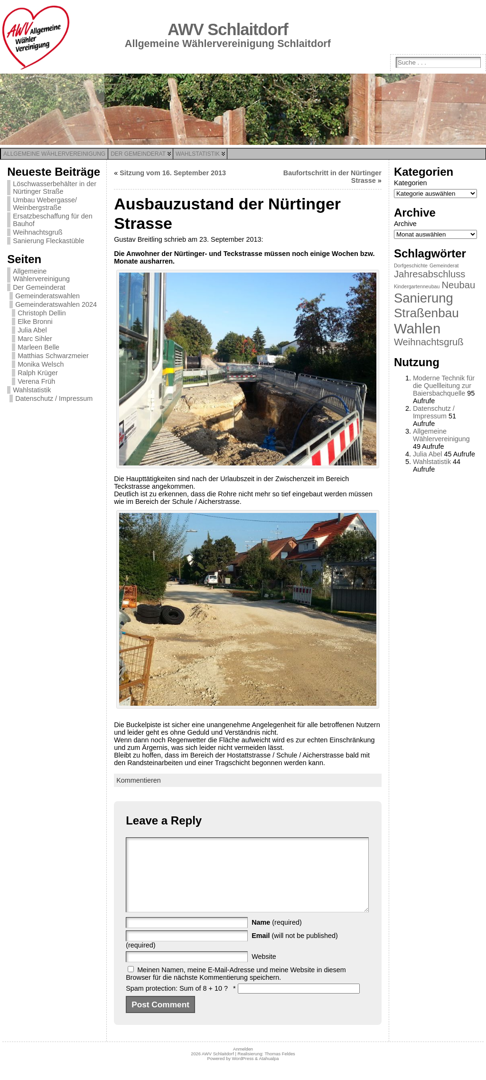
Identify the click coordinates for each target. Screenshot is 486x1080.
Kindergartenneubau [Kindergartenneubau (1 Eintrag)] (417, 286)
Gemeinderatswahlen (47, 296)
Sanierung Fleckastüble (48, 241)
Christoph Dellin (42, 313)
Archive (405, 223)
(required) (277, 936)
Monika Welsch (41, 364)
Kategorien (410, 183)
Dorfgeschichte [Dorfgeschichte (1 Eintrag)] (411, 265)
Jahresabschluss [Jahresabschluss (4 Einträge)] (430, 274)
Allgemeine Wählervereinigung (41, 275)
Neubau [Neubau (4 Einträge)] (458, 285)
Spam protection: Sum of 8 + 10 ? (177, 1002)
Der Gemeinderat (39, 287)
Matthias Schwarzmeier (53, 356)
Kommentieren (138, 780)
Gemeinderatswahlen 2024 (56, 304)
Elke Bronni (35, 321)
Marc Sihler (35, 338)
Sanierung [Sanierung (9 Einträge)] (423, 298)
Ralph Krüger (38, 373)
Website (264, 971)
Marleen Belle (38, 347)
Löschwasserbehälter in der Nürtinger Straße (54, 187)
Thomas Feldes (279, 1068)
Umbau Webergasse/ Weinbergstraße (45, 203)
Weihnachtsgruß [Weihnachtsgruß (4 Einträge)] (429, 342)
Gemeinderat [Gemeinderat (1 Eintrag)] (444, 265)
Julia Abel (32, 330)
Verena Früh (36, 381)
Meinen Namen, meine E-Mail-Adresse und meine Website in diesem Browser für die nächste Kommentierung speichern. (236, 987)
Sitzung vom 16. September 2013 (173, 173)
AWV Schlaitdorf (228, 29)
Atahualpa (269, 1073)
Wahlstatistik (32, 390)
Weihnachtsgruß (38, 232)
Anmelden (243, 1063)
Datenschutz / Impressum (54, 398)
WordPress (242, 1073)
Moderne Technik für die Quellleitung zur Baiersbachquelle (444, 385)
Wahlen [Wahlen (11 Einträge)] (417, 328)
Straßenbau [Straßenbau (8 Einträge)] (426, 313)
